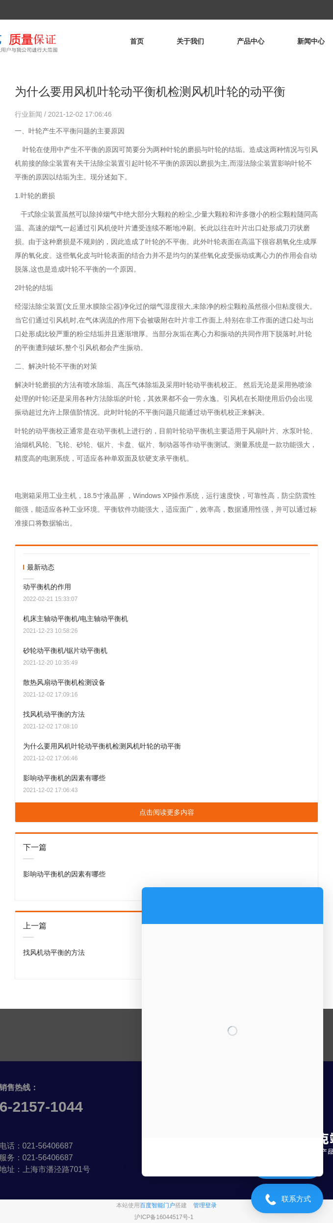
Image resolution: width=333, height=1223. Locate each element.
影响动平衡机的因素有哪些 (64, 778)
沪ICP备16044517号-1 (163, 1217)
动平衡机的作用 (47, 587)
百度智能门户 (157, 1205)
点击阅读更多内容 (166, 812)
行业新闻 (29, 114)
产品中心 (250, 41)
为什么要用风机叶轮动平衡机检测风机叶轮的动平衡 (102, 746)
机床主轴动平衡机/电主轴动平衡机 (75, 619)
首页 (137, 41)
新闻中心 (311, 41)
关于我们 (190, 41)
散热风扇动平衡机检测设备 (64, 682)
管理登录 (205, 1205)
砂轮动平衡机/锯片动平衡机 (65, 650)
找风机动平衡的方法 (54, 714)
